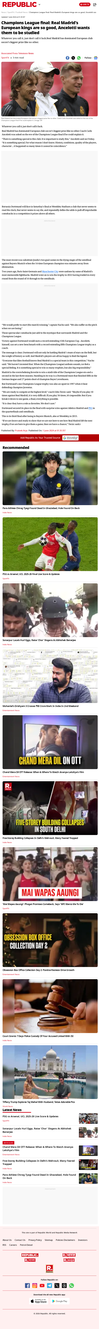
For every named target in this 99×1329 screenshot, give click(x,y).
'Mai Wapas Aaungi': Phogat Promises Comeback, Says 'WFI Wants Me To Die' (43, 904)
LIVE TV (84, 4)
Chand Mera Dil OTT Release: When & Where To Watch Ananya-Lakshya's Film (43, 772)
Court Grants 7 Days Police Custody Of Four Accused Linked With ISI (38, 1036)
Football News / (22, 12)
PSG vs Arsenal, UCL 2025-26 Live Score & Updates (30, 1116)
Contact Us (20, 1240)
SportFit (5, 57)
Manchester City (50, 271)
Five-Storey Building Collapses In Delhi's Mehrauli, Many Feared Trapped (40, 838)
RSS (4, 1245)
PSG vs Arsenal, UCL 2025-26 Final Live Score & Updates (31, 574)
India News (7, 513)
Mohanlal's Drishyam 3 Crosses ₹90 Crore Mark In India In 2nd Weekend (40, 706)
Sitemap (49, 1240)
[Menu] (93, 4)
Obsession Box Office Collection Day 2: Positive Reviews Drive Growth (38, 970)
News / (4, 12)
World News (8, 1106)
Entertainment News (11, 710)
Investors (82, 1240)
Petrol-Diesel (26, 1245)
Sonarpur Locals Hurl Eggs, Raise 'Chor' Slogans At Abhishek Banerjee (39, 640)
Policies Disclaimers (65, 1240)
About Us (7, 1240)
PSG (90, 408)
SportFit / (11, 12)
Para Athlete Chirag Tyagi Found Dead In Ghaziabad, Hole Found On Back (41, 508)
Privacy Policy (35, 1240)
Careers (13, 1245)
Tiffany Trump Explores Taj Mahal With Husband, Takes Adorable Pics (39, 1102)
